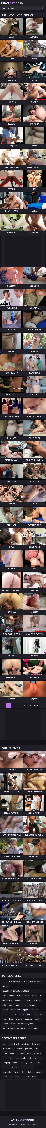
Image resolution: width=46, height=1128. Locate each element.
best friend (20, 1058)
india (13, 1023)
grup (4, 1019)
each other (15, 1009)
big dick (5, 1067)
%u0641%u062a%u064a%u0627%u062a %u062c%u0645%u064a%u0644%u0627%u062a (21, 991)
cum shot (20, 1053)
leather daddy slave (25, 1023)
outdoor (38, 1019)
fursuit (16, 1072)
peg (4, 1058)
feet (17, 1005)
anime (23, 1005)
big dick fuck (14, 1044)
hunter (5, 1023)
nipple (25, 1009)
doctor (21, 1014)
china (11, 995)
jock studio (6, 1072)
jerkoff (15, 1062)
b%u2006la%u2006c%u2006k (14, 981)
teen (4, 1044)
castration (32, 1058)
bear (10, 1005)
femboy (13, 1014)
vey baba (25, 1044)
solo (4, 1005)
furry (4, 995)
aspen (19, 1048)
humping (6, 1062)
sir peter (32, 1005)
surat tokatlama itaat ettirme (14, 1028)
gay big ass (38, 1014)
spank (34, 995)
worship (15, 1067)
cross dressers (8, 1048)
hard (11, 1019)
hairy (17, 1076)
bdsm (4, 1014)
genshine (28, 1048)
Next (36, 705)
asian (27, 1000)
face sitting (33, 1028)
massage (28, 1019)
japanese (18, 1000)
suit (40, 1058)
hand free (36, 1044)
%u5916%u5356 (35, 981)
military (24, 1062)
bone (4, 1076)
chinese (5, 986)
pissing (19, 1019)
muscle (5, 1009)
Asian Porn (11, 3)
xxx (38, 1062)
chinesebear (7, 1000)
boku (29, 1053)
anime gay (37, 1000)
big (11, 1076)
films (29, 1014)
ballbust (37, 1053)
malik (12, 1053)
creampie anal (27, 1067)
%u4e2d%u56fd (23, 995)
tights (30, 1072)
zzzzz (32, 1062)
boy (23, 1072)
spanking (34, 1009)
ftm (36, 1048)
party (4, 1053)
